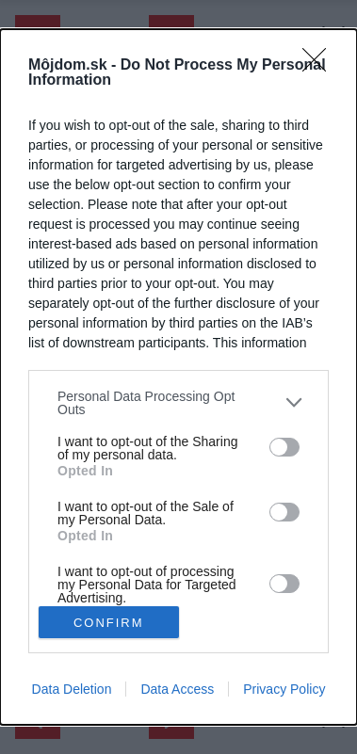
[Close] (320, 66)
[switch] (284, 447)
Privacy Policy (284, 689)
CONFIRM (108, 623)
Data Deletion (72, 689)
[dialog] (178, 377)
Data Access (177, 689)
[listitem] (178, 403)
